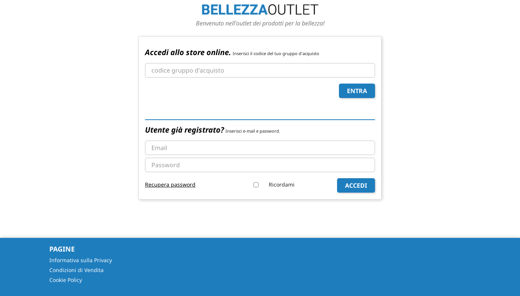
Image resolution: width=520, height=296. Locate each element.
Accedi (356, 185)
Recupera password (170, 184)
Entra (357, 91)
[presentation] (202, 98)
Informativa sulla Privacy (80, 260)
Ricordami (282, 184)
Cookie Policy (65, 279)
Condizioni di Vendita (76, 270)
